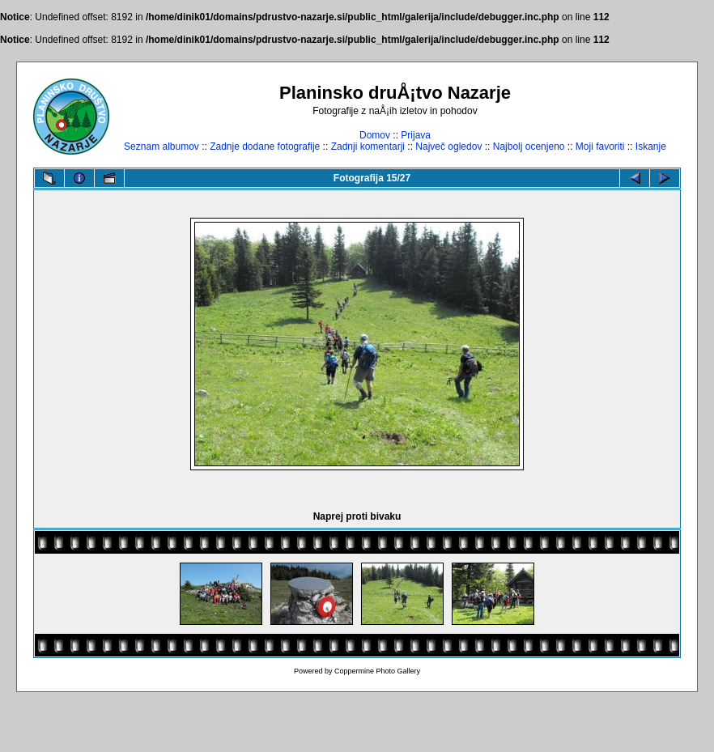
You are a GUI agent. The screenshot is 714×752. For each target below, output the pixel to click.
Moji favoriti (600, 146)
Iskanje (650, 146)
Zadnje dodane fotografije (265, 146)
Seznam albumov (161, 146)
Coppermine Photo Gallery (377, 671)
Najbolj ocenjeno (529, 146)
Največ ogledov (448, 146)
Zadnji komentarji (368, 146)
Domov (374, 135)
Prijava (416, 135)
